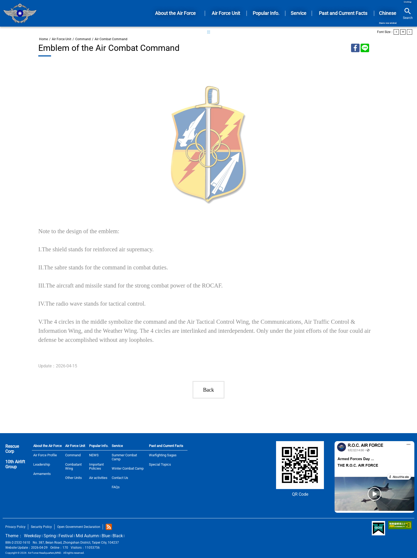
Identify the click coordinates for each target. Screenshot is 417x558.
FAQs (116, 487)
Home (20, 13)
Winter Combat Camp (128, 468)
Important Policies (96, 466)
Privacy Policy (15, 527)
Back (208, 390)
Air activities (98, 478)
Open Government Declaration (78, 527)
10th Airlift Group (15, 464)
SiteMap (408, 2)
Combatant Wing (73, 466)
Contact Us (120, 478)
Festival (66, 535)
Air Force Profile (45, 455)
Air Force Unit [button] (226, 13)
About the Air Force (47, 446)
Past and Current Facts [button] (343, 13)
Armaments (42, 474)
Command (83, 39)
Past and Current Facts (166, 446)
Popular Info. (98, 446)
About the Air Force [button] (175, 13)
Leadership (41, 464)
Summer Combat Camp (124, 457)
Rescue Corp (12, 449)
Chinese (387, 17)
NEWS (94, 455)
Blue (106, 535)
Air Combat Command (111, 39)
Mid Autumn (87, 535)
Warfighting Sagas (163, 455)
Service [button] (298, 13)
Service (117, 446)
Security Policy (41, 527)
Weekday (32, 535)
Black (117, 535)
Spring (50, 535)
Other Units (73, 478)
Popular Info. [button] (266, 13)
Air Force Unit (61, 39)
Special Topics (160, 464)
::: (208, 31)
